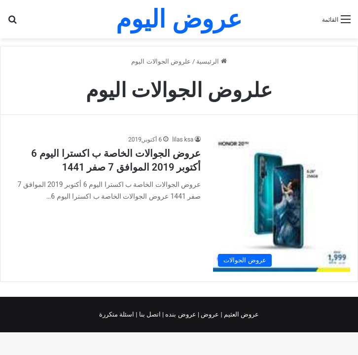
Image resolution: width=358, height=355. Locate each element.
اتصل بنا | (149, 314)
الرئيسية (211, 61)
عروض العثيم (240, 314)
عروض (209, 314)
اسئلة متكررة (117, 314)
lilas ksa (182, 139)
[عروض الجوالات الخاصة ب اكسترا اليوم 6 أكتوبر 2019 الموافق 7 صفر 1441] (281, 203)
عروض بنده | (180, 314)
